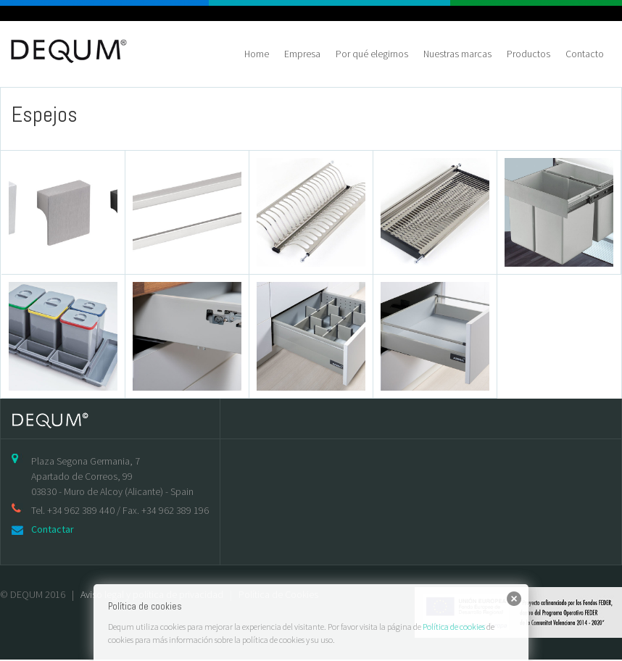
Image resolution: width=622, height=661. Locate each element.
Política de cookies (454, 626)
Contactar (52, 529)
